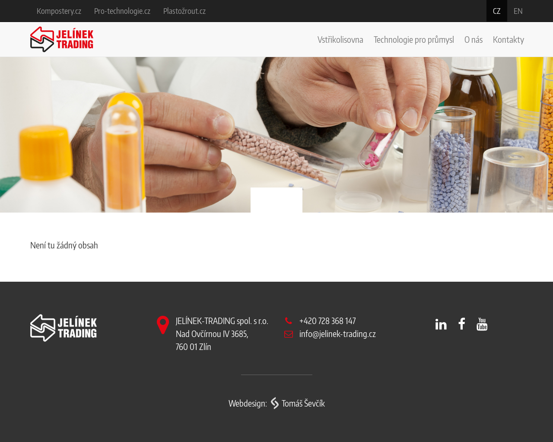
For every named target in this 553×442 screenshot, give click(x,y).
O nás (473, 39)
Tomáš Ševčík (303, 402)
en (518, 11)
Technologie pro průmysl (414, 39)
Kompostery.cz (59, 11)
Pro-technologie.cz (122, 11)
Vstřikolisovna (340, 39)
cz (497, 11)
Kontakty (508, 39)
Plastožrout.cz (184, 11)
